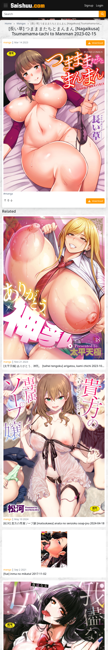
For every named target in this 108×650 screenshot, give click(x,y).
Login (99, 5)
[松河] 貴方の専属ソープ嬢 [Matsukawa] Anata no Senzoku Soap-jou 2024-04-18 (53, 523)
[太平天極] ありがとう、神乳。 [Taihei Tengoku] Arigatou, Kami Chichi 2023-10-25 (54, 366)
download (95, 43)
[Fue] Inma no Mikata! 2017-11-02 (24, 573)
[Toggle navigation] (5, 5)
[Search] (50, 14)
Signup (88, 5)
